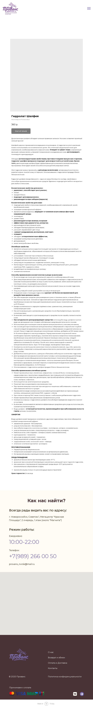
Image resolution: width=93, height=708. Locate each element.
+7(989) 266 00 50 (33, 556)
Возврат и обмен (56, 657)
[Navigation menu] (89, 8)
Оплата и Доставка (57, 663)
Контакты (52, 668)
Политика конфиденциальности (65, 676)
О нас (51, 652)
